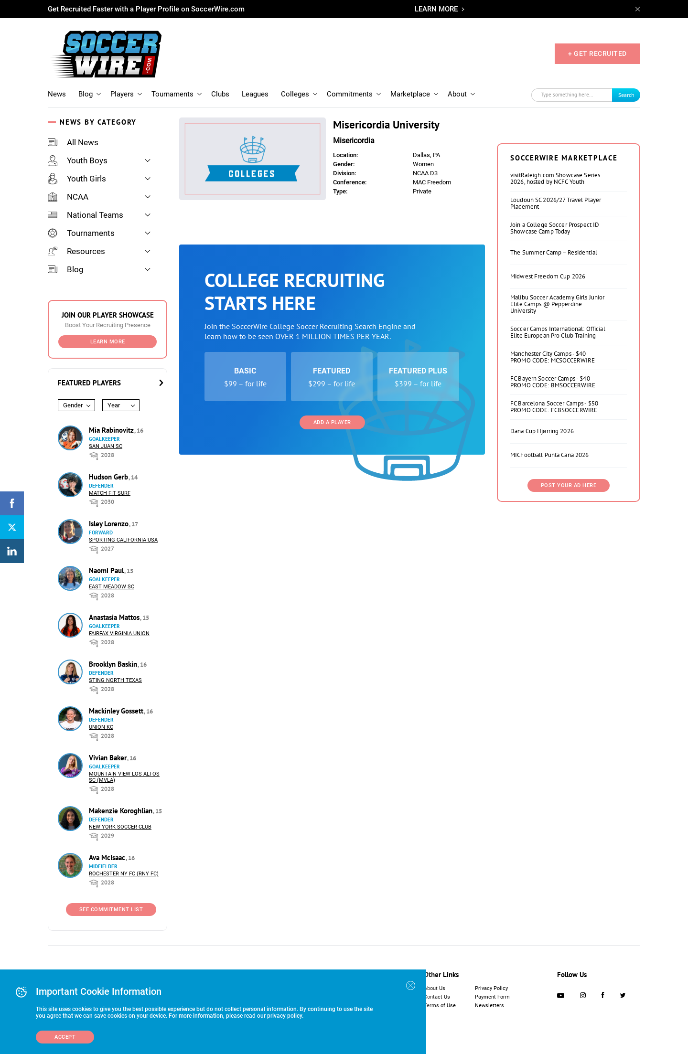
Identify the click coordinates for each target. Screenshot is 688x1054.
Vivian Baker (109, 757)
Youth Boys (78, 160)
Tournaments (172, 94)
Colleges (295, 94)
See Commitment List (111, 909)
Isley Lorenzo (109, 523)
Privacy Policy (491, 988)
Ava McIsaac (108, 857)
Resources (76, 251)
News (57, 94)
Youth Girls (77, 178)
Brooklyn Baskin (114, 664)
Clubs (220, 94)
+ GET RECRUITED (597, 53)
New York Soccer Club (120, 827)
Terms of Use (440, 1005)
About (457, 94)
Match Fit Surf (109, 493)
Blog (85, 94)
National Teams (85, 215)
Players (122, 94)
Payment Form (492, 997)
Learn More (107, 342)
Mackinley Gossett (117, 710)
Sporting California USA (123, 540)
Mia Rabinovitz (112, 430)
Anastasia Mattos (115, 617)
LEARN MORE (436, 9)
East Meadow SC (111, 587)
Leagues (255, 94)
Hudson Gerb (109, 476)
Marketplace (410, 94)
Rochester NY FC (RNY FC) (124, 874)
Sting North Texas (115, 680)
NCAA (68, 197)
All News (73, 142)
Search (626, 94)
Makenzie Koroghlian (121, 810)
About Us (434, 988)
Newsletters (489, 1005)
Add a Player (332, 422)
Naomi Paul (107, 570)
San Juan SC (105, 446)
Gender (73, 405)
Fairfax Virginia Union (119, 633)
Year (114, 405)
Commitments (350, 94)
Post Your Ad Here (569, 605)
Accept (64, 1037)
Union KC (101, 727)
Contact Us (437, 997)
